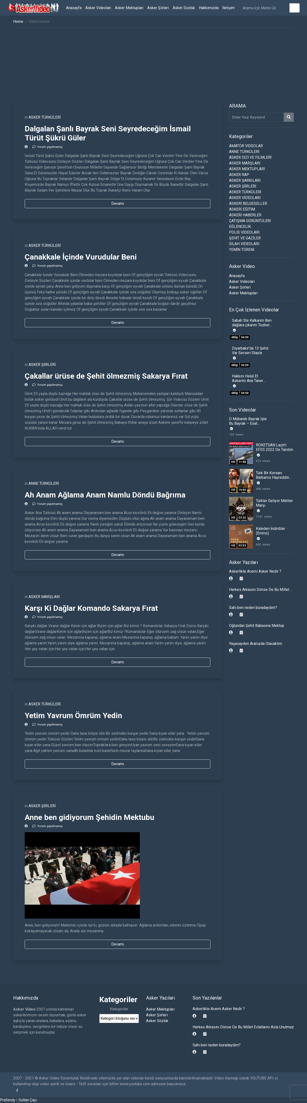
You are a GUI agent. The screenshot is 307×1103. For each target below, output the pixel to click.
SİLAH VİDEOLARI (244, 244)
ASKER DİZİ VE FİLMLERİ (250, 157)
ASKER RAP (239, 174)
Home (18, 21)
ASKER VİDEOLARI (245, 197)
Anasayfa (74, 8)
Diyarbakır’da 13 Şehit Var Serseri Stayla (250, 350)
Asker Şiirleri (158, 8)
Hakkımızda (208, 8)
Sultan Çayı (27, 1100)
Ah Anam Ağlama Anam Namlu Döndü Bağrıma (105, 494)
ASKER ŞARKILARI (245, 180)
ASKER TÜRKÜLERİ (45, 117)
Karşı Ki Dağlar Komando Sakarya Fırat (91, 608)
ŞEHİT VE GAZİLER (245, 238)
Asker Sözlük (184, 8)
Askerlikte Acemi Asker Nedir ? (255, 571)
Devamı (117, 203)
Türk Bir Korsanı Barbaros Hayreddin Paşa (272, 477)
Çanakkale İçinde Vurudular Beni (81, 256)
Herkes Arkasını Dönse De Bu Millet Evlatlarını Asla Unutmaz (243, 1027)
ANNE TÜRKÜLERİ (44, 483)
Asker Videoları (98, 8)
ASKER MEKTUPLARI (247, 169)
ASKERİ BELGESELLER (248, 203)
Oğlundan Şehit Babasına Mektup (256, 625)
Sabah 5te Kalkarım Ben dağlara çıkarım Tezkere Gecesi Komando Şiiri (252, 325)
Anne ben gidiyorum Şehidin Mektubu (89, 817)
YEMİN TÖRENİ (241, 249)
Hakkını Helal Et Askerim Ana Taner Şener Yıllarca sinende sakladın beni (250, 383)
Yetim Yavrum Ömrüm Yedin (73, 715)
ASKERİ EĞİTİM (242, 209)
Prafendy (7, 1100)
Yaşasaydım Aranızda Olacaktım (255, 643)
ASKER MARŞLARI (44, 596)
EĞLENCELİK (240, 226)
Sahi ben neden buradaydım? (253, 607)
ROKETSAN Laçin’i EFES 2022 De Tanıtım (274, 447)
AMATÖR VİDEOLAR (246, 146)
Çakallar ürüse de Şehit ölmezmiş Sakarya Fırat (106, 376)
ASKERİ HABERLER (245, 215)
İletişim (228, 8)
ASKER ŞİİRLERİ (42, 364)
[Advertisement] (153, 67)
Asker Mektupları (129, 8)
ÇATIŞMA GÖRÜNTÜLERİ (250, 220)
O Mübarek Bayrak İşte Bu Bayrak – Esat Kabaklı (248, 423)
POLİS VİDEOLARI (244, 232)
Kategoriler (119, 1009)
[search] (265, 7)
